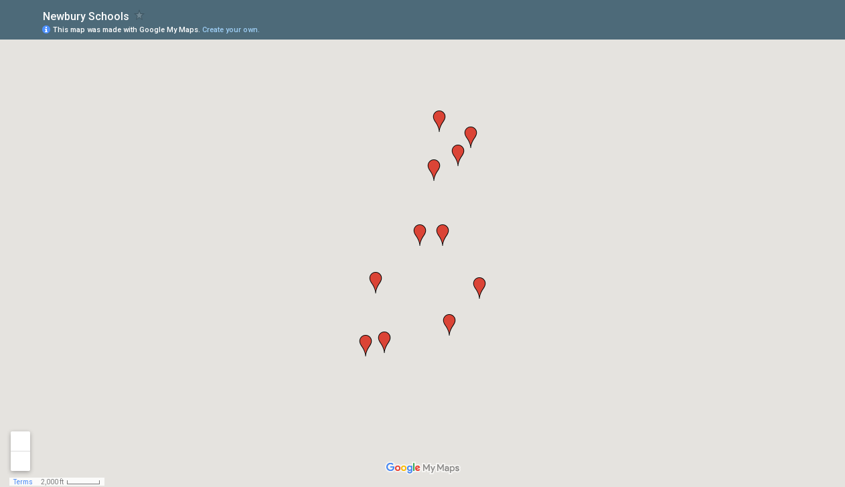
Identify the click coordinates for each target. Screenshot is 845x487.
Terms (23, 482)
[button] (384, 342)
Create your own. (231, 29)
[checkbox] (139, 15)
